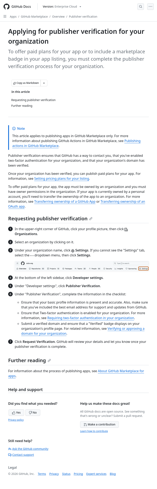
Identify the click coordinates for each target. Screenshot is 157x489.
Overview (58, 16)
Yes (16, 412)
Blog (113, 474)
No (33, 412)
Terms (42, 474)
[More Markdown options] (43, 83)
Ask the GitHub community (28, 449)
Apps (13, 16)
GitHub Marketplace (34, 16)
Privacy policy (16, 420)
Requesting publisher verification (50, 218)
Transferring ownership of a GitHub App (65, 201)
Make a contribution (99, 424)
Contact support (21, 455)
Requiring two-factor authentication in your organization (90, 318)
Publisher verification (83, 16)
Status (66, 474)
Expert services (96, 474)
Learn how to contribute (94, 431)
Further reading (29, 360)
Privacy (54, 474)
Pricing (78, 474)
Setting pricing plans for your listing (61, 178)
